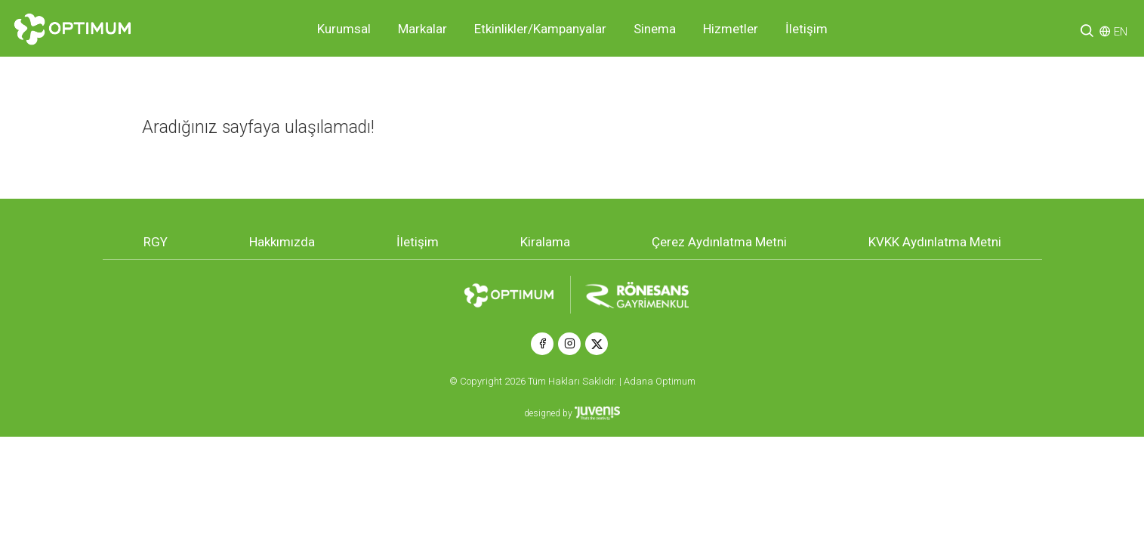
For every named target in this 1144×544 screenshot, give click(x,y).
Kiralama (545, 241)
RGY (155, 241)
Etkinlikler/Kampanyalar (540, 28)
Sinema (655, 28)
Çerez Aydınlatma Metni (719, 241)
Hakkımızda (282, 241)
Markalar (422, 28)
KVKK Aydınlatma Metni (934, 241)
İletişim (806, 28)
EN (1120, 32)
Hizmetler (730, 28)
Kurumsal (344, 28)
